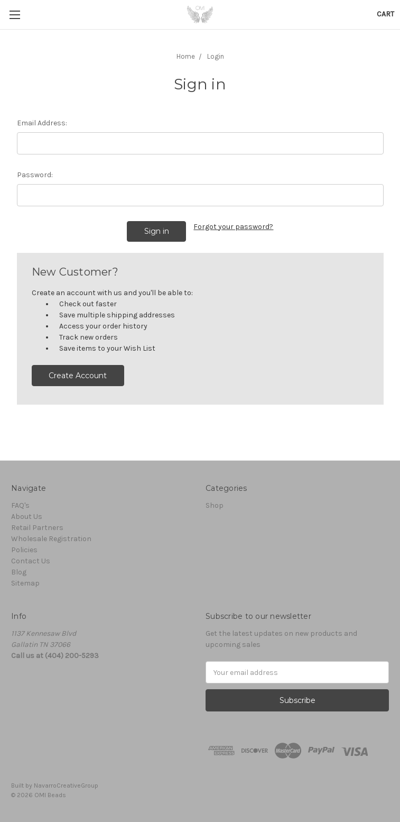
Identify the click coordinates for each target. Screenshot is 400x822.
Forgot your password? (233, 226)
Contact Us (30, 560)
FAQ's (20, 505)
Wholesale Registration (51, 538)
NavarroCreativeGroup (66, 785)
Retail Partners (37, 527)
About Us (26, 516)
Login (215, 56)
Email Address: (42, 122)
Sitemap (25, 583)
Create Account (78, 375)
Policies (24, 549)
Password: (35, 174)
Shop (215, 505)
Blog (18, 572)
